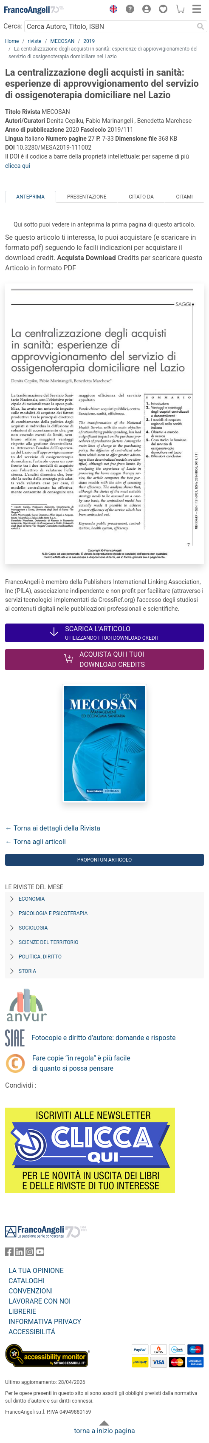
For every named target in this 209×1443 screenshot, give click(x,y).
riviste (34, 41)
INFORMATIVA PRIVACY (44, 1322)
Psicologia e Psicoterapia (53, 913)
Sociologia (33, 928)
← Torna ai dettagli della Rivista (52, 828)
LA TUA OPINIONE (36, 1271)
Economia (32, 899)
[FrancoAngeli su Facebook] (9, 1254)
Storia (27, 971)
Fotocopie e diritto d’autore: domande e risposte (103, 1038)
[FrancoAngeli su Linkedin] (19, 1254)
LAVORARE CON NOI (39, 1301)
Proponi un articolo (104, 860)
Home (12, 41)
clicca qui (17, 165)
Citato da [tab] (141, 197)
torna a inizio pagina (104, 1431)
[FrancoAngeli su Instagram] (29, 1254)
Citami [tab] (184, 197)
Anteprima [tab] (30, 197)
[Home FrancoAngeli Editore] (34, 10)
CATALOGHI (26, 1281)
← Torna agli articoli (35, 842)
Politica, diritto (40, 957)
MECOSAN (62, 41)
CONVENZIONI (30, 1291)
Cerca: (13, 26)
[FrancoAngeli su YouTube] (40, 1254)
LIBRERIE (22, 1311)
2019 (89, 41)
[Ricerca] (200, 26)
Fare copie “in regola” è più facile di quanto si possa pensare (81, 1063)
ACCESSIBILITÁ (31, 1332)
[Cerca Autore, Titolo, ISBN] (109, 26)
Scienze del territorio (49, 942)
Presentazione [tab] (87, 197)
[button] (111, 10)
